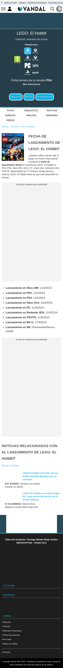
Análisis (31, 115)
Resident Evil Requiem (37, 2)
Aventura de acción (37, 39)
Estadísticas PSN (44, 97)
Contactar (6, 626)
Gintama (22, 2)
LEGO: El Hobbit (31, 33)
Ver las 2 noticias (10, 465)
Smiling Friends (10, 2)
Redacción (6, 622)
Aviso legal (6, 639)
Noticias (52, 110)
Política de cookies (10, 644)
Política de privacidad (11, 635)
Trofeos (29, 97)
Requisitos (31, 110)
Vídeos (10, 120)
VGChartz (6, 652)
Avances (10, 115)
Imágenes (52, 115)
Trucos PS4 (16, 97)
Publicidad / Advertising (11, 631)
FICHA (10, 110)
